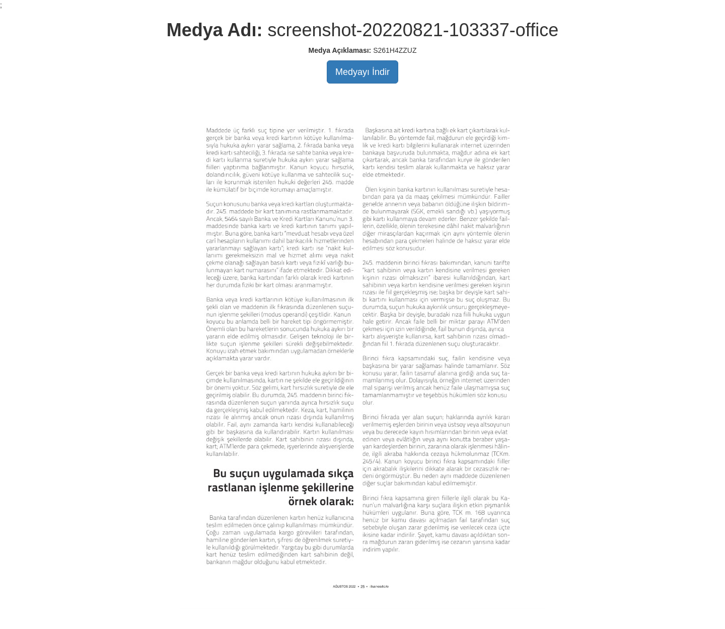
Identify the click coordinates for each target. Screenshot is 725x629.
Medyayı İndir (362, 72)
